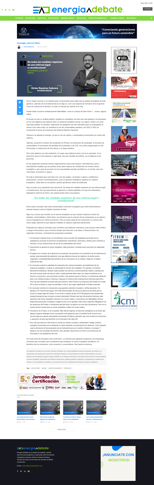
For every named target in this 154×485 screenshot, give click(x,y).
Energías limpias (67, 18)
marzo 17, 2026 (91, 422)
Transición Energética (97, 18)
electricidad (35, 368)
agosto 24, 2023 (42, 47)
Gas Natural (31, 18)
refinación (67, 368)
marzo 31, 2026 (45, 422)
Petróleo (19, 18)
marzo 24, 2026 (68, 422)
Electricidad (53, 18)
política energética (55, 368)
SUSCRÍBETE (147, 9)
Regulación (81, 18)
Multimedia (131, 18)
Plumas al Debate (117, 18)
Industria (42, 18)
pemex (44, 368)
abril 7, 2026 (21, 422)
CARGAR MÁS (61, 429)
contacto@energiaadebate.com (31, 466)
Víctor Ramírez (29, 47)
